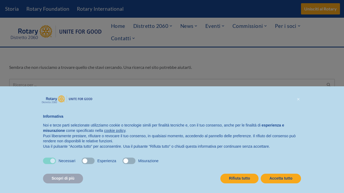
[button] (298, 99)
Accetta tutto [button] (280, 178)
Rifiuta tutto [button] (239, 178)
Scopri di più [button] (63, 178)
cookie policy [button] (114, 130)
